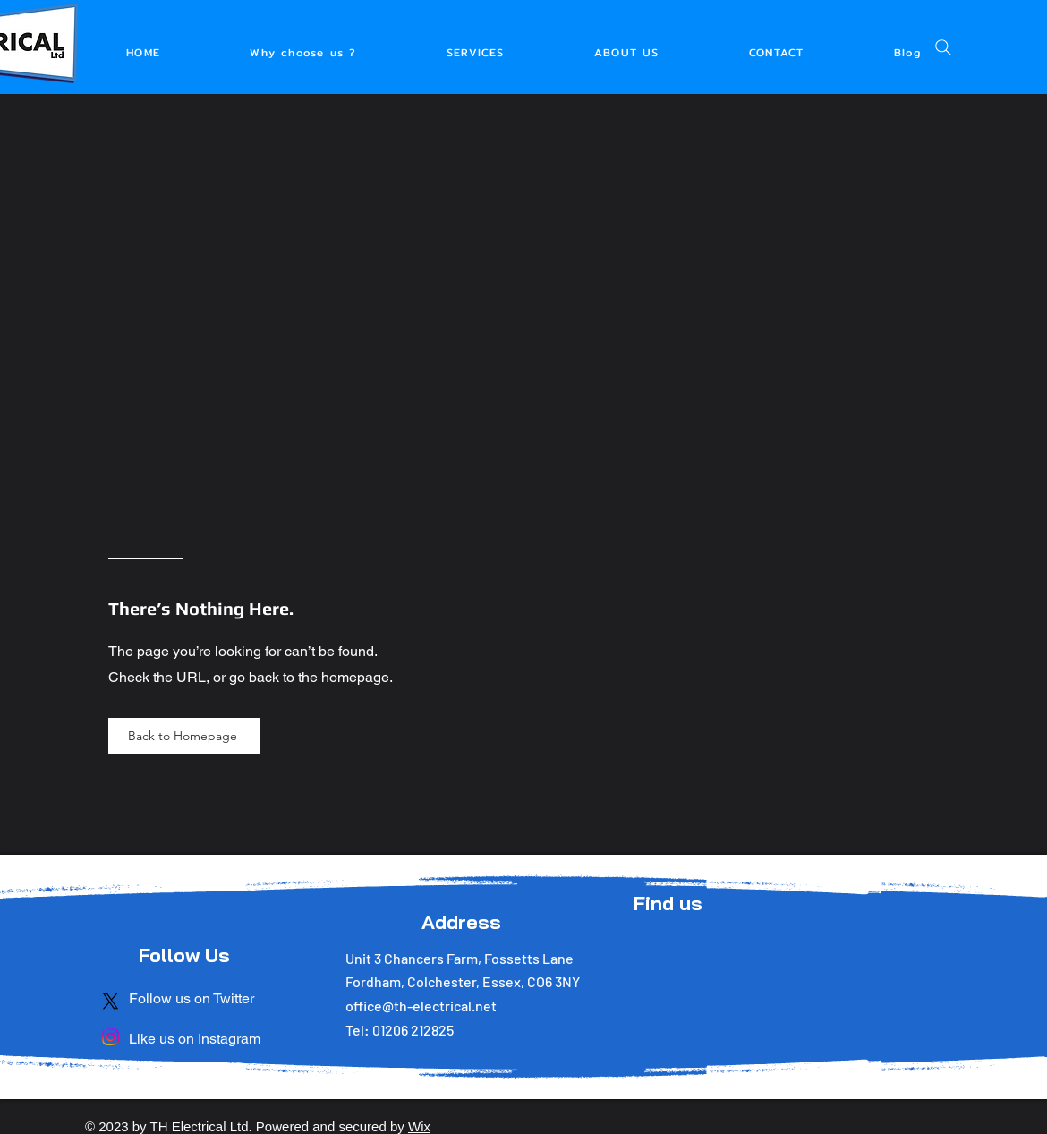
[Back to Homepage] (184, 736)
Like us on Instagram (194, 1038)
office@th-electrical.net (421, 1005)
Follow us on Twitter (191, 998)
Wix (419, 1126)
